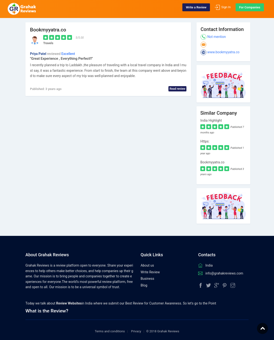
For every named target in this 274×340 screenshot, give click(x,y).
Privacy (136, 327)
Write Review (150, 268)
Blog (144, 281)
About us (147, 262)
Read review (177, 88)
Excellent (68, 54)
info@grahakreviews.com (224, 269)
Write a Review (193, 9)
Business (147, 275)
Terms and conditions (110, 327)
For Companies (246, 9)
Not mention (216, 37)
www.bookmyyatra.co (223, 52)
